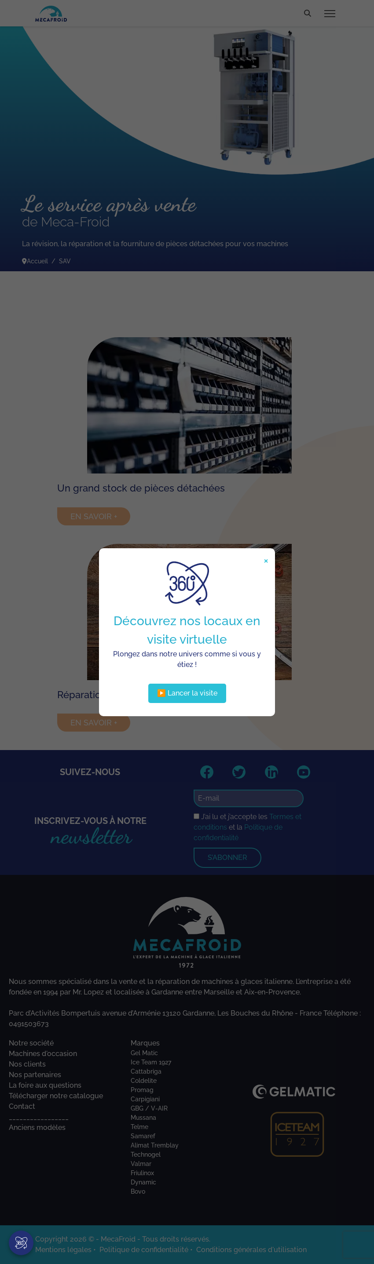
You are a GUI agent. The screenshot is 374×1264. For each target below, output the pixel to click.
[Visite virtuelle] (21, 1243)
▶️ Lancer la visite (187, 693)
